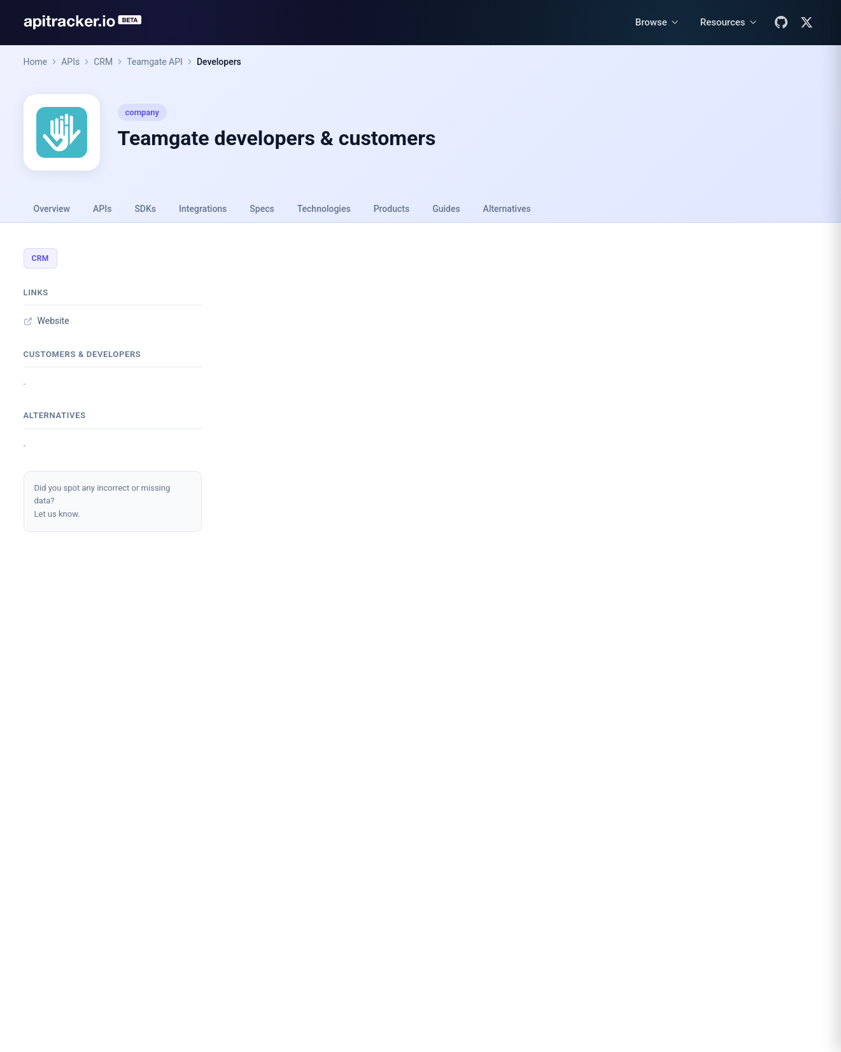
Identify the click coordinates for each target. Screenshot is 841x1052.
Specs (262, 209)
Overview (52, 209)
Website (46, 321)
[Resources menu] (729, 22)
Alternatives (507, 209)
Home (36, 62)
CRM (103, 62)
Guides (446, 209)
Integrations (203, 209)
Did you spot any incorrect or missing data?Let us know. (102, 501)
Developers (219, 62)
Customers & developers (82, 354)
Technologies (324, 209)
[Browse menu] (657, 22)
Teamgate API (155, 62)
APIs (70, 62)
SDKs (145, 209)
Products (392, 209)
